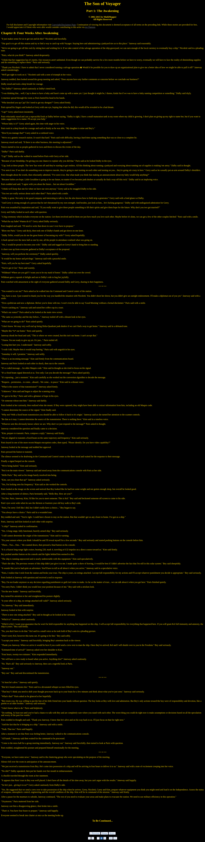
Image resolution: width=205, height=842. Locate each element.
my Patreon (90, 27)
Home (104, 833)
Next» (112, 833)
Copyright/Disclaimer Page (64, 25)
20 (111, 838)
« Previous (95, 833)
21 (115, 838)
